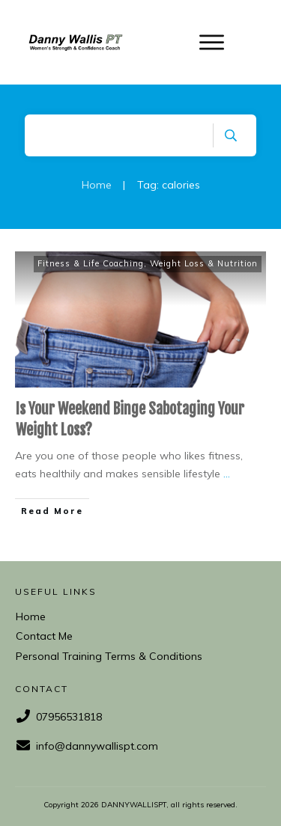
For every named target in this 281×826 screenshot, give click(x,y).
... (226, 473)
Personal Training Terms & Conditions (109, 656)
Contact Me (44, 636)
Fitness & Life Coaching (90, 263)
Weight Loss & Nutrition (204, 263)
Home (31, 616)
